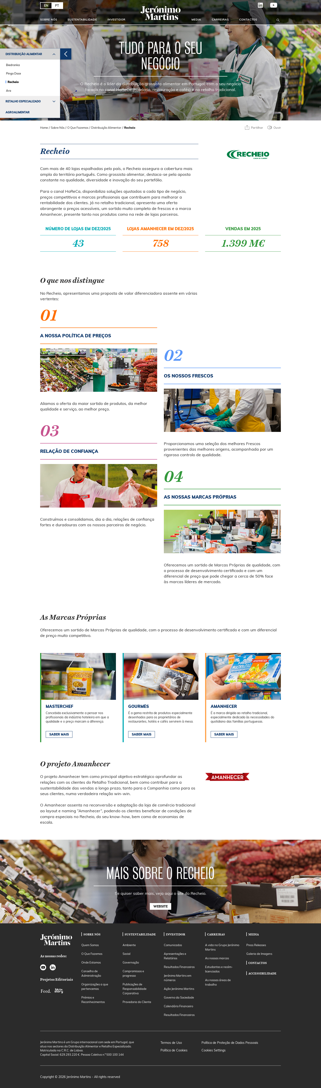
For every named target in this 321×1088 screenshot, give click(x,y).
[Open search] (278, 20)
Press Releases (256, 945)
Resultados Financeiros (179, 967)
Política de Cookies (173, 1050)
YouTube (274, 7)
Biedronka (13, 65)
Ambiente (129, 945)
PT (57, 6)
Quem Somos (90, 945)
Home (44, 127)
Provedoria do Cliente (137, 1002)
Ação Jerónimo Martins (179, 989)
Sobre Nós (48, 19)
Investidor (116, 19)
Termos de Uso (171, 1043)
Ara (8, 90)
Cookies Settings (214, 1050)
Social (126, 953)
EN (46, 6)
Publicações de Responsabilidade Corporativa (134, 988)
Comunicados (173, 945)
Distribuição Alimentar (24, 54)
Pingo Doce (13, 73)
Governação (131, 962)
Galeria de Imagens (259, 953)
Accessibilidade (262, 973)
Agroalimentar (18, 112)
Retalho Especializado (23, 101)
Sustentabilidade (82, 19)
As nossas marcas (217, 958)
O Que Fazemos (77, 127)
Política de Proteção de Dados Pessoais (230, 1043)
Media (196, 19)
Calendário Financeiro (178, 1006)
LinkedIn (260, 7)
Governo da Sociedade (179, 997)
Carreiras (220, 19)
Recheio (13, 82)
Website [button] (160, 906)
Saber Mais (59, 734)
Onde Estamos (91, 962)
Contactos (248, 19)
